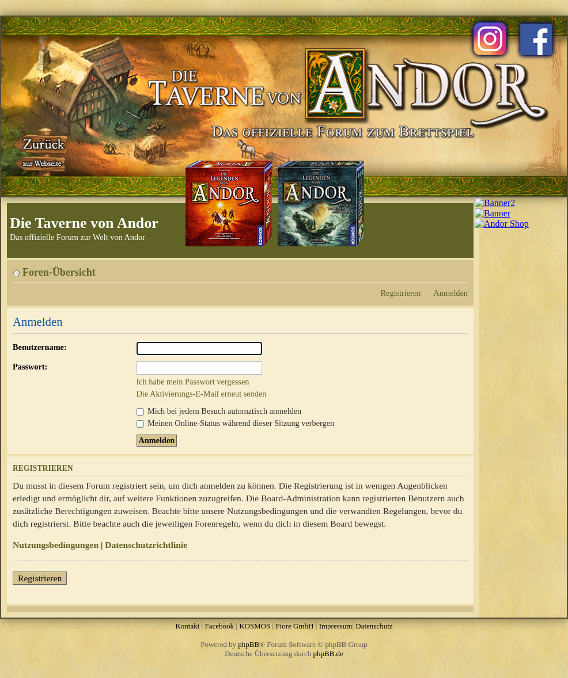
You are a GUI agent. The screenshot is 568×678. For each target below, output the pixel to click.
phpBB (248, 644)
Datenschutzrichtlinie (146, 545)
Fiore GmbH (294, 626)
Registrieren (401, 293)
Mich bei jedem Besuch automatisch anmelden (219, 411)
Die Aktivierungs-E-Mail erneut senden (202, 393)
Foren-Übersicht (59, 272)
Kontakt (187, 626)
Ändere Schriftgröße (459, 268)
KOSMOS (254, 626)
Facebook (219, 626)
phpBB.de (328, 653)
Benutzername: (40, 347)
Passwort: (30, 366)
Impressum (336, 626)
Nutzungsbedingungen (56, 545)
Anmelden (450, 293)
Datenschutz (373, 626)
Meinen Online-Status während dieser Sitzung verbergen (236, 423)
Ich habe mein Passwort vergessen (193, 381)
